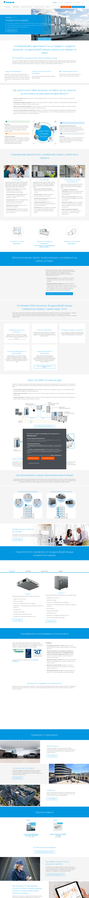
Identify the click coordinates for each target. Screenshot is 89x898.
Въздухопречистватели (26, 6)
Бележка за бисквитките (55, 455)
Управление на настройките (33, 463)
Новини (47, 6)
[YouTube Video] (44, 708)
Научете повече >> (17, 243)
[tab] (12, 566)
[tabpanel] (44, 600)
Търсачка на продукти (39, 6)
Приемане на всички (33, 458)
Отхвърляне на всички (48, 458)
